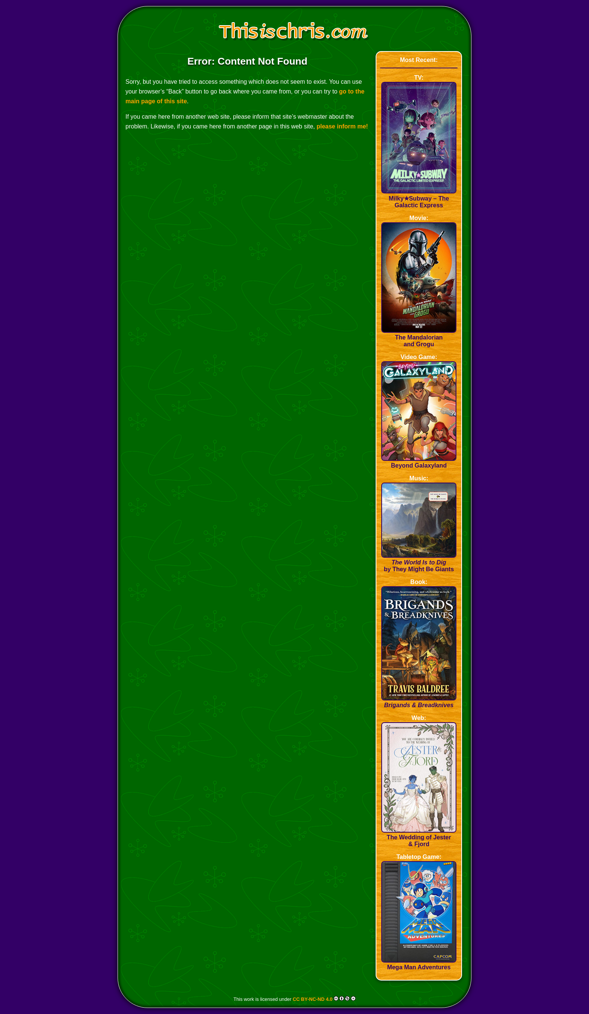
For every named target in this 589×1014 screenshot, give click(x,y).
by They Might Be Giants (418, 562)
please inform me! (342, 126)
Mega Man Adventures (418, 963)
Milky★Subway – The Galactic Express (418, 198)
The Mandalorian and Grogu (418, 337)
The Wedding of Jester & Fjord (418, 837)
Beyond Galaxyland (418, 462)
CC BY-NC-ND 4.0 (312, 999)
